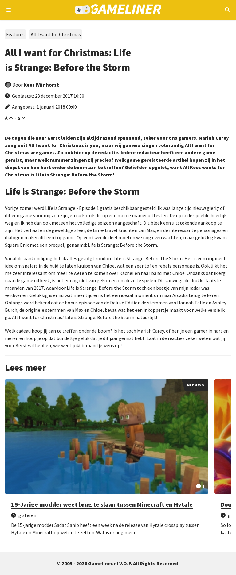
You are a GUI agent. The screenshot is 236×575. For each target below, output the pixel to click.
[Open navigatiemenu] (8, 10)
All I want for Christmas (56, 34)
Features (15, 34)
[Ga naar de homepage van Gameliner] (118, 10)
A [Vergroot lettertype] (6, 118)
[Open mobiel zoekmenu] (227, 10)
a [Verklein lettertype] (19, 118)
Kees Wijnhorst (41, 85)
